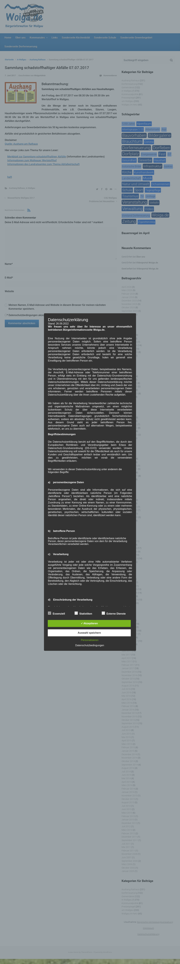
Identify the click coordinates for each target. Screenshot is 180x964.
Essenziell (56, 613)
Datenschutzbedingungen (89, 645)
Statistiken (83, 613)
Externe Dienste (114, 613)
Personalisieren (89, 640)
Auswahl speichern (89, 632)
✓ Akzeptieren (89, 623)
